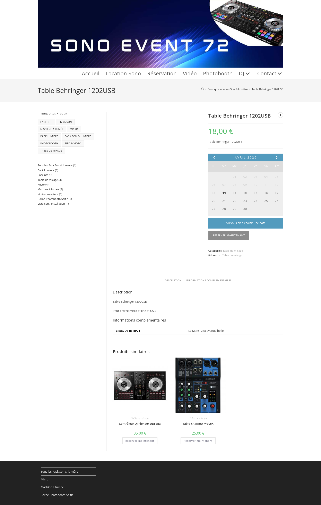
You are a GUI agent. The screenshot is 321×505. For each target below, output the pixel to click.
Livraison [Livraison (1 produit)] (65, 122)
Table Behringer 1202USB (267, 89)
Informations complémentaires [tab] (208, 280)
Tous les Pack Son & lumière (59, 471)
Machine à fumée (52, 487)
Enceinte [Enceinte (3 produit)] (46, 122)
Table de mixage (233, 250)
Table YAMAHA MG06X (198, 424)
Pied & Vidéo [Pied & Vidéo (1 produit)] (73, 143)
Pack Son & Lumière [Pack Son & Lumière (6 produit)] (78, 136)
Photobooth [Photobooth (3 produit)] (49, 143)
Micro (44, 479)
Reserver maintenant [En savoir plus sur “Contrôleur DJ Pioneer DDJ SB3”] (139, 441)
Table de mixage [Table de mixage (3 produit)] (51, 150)
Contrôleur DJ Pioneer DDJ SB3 (140, 424)
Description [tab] (173, 280)
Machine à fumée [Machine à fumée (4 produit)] (51, 129)
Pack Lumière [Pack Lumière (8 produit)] (49, 136)
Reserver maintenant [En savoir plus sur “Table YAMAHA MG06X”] (198, 441)
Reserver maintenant (228, 235)
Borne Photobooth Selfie (57, 495)
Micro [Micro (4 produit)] (74, 129)
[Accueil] (202, 89)
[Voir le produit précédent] (280, 115)
